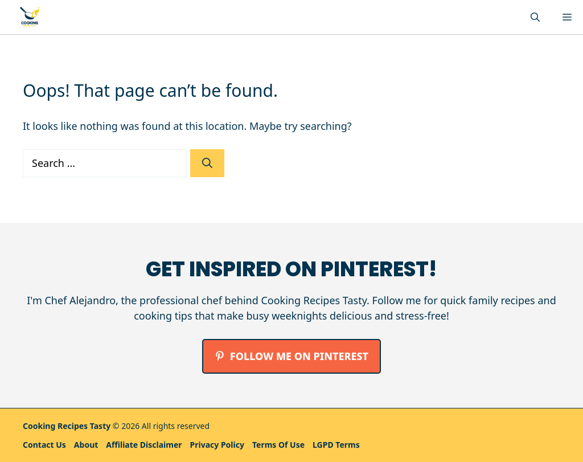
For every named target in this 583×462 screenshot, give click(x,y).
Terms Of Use (278, 444)
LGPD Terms (336, 444)
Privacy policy (217, 444)
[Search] (207, 163)
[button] (535, 17)
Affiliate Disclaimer (144, 444)
